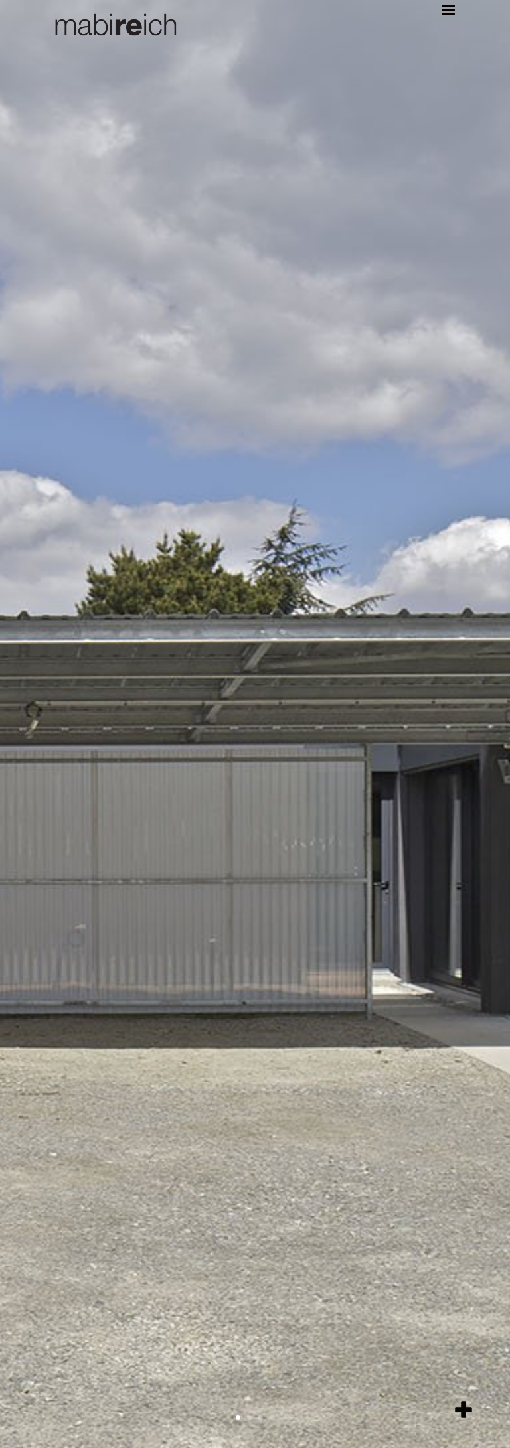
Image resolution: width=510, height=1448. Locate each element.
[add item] (463, 1409)
